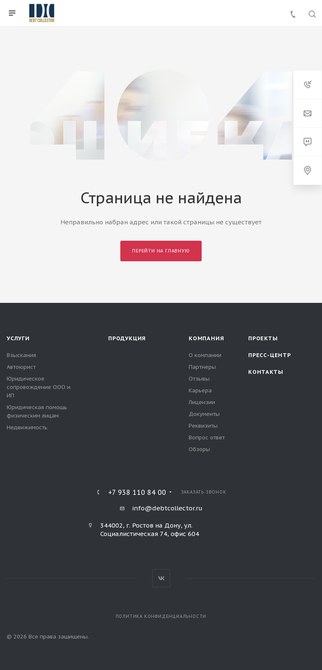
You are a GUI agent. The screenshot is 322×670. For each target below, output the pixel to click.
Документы (204, 414)
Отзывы (199, 378)
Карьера (200, 390)
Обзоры (199, 449)
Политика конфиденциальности (161, 616)
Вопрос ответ (207, 437)
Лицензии (202, 402)
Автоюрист (21, 366)
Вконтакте (161, 578)
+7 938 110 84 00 (137, 492)
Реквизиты (203, 425)
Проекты (263, 338)
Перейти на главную (161, 251)
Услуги (18, 338)
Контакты (265, 372)
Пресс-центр (269, 355)
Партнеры (202, 366)
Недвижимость (27, 427)
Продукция (127, 338)
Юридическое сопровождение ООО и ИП (38, 387)
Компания (206, 338)
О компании (205, 355)
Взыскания (21, 355)
